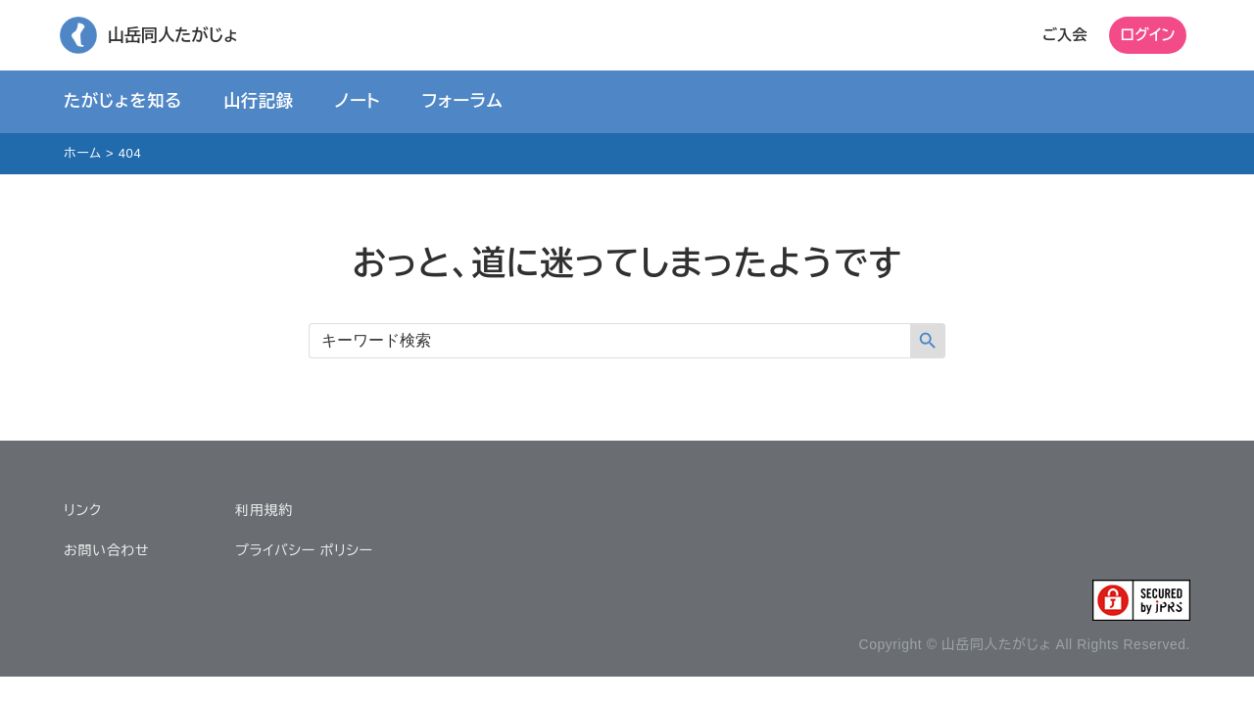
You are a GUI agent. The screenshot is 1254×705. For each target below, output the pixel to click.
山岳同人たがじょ (172, 35)
